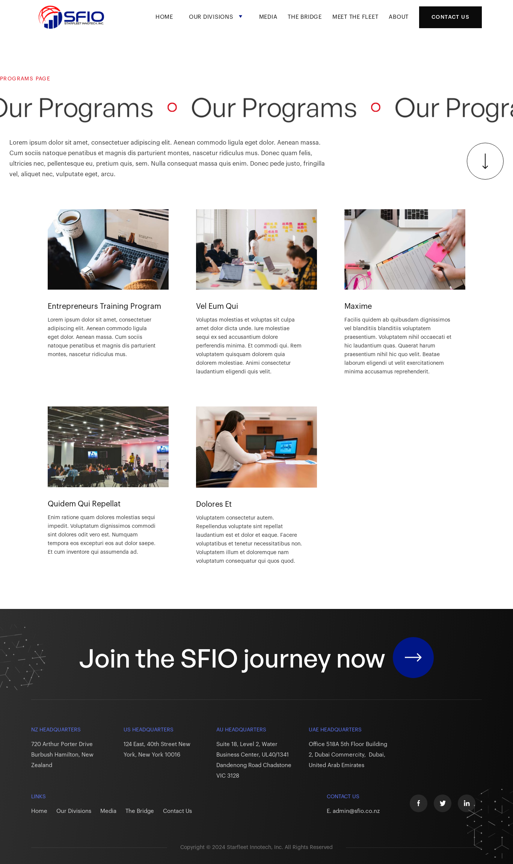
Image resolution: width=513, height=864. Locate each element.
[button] (216, 23)
